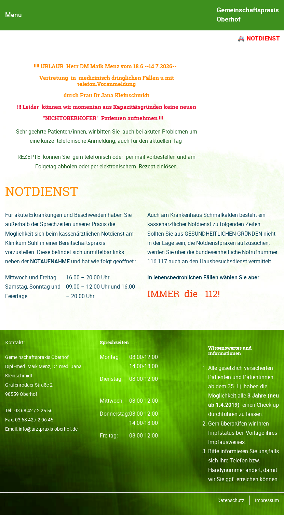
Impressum (267, 500)
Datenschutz (230, 500)
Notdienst (263, 38)
